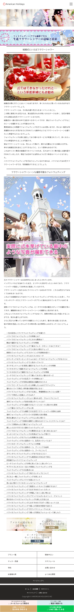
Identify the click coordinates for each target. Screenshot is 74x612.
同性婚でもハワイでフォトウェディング (22, 460)
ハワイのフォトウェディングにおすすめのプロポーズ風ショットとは (33, 502)
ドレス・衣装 (13, 561)
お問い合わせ (50, 567)
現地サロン (49, 554)
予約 (9, 567)
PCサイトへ (45, 589)
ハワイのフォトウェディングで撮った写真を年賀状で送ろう (29, 506)
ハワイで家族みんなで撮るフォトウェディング (24, 424)
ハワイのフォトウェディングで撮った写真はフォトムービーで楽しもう (34, 512)
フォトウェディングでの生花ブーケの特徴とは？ (25, 378)
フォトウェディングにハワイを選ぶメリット (23, 480)
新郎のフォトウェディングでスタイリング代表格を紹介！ (29, 352)
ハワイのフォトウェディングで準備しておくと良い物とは (29, 493)
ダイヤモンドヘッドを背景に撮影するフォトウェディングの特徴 (31, 365)
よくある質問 (50, 574)
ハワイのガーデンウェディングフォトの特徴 (23, 444)
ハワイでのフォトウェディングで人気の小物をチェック (28, 349)
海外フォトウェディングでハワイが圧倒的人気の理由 (27, 414)
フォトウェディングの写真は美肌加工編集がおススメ (27, 382)
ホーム (27, 589)
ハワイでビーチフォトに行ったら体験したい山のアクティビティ (31, 385)
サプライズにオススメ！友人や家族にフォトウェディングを (29, 466)
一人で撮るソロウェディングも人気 (20, 408)
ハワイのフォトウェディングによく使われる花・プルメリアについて (33, 398)
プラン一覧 (12, 554)
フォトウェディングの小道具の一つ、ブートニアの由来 (28, 447)
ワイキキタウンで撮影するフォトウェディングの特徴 (27, 369)
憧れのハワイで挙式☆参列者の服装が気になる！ (25, 388)
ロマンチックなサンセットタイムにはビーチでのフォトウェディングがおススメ (37, 359)
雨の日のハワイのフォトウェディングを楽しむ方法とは (28, 499)
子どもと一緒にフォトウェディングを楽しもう (24, 476)
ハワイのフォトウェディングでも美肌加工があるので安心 (29, 457)
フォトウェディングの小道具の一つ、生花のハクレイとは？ (29, 440)
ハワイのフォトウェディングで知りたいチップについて (28, 473)
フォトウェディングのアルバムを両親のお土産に (25, 437)
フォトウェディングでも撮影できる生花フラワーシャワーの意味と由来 (34, 411)
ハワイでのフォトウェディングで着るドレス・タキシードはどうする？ (34, 346)
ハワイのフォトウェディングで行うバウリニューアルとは (28, 509)
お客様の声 (12, 574)
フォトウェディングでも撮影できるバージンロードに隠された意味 (32, 404)
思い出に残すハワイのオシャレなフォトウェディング (27, 483)
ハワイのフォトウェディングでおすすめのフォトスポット (29, 489)
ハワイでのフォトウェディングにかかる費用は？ (25, 339)
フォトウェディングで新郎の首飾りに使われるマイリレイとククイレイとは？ (36, 421)
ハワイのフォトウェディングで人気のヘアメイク (25, 362)
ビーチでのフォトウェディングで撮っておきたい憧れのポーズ (30, 375)
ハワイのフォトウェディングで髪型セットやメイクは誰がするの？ (32, 486)
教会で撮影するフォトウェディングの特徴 (23, 342)
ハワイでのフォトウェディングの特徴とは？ (23, 336)
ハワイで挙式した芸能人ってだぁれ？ (21, 395)
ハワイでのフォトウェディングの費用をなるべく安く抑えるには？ (32, 431)
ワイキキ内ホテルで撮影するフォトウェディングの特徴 (28, 372)
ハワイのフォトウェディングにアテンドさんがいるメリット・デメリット (34, 496)
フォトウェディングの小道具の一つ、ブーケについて (27, 450)
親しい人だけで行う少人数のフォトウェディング (25, 427)
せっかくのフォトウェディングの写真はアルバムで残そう (29, 434)
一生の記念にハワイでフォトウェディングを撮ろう (26, 333)
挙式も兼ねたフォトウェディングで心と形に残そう (26, 418)
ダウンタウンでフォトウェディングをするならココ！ (27, 453)
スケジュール (50, 561)
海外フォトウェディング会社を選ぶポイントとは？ (26, 401)
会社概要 (35, 589)
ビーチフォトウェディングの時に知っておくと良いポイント (29, 463)
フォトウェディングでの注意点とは (20, 470)
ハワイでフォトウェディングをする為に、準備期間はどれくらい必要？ (34, 391)
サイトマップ (31, 593)
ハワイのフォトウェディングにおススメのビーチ (25, 356)
